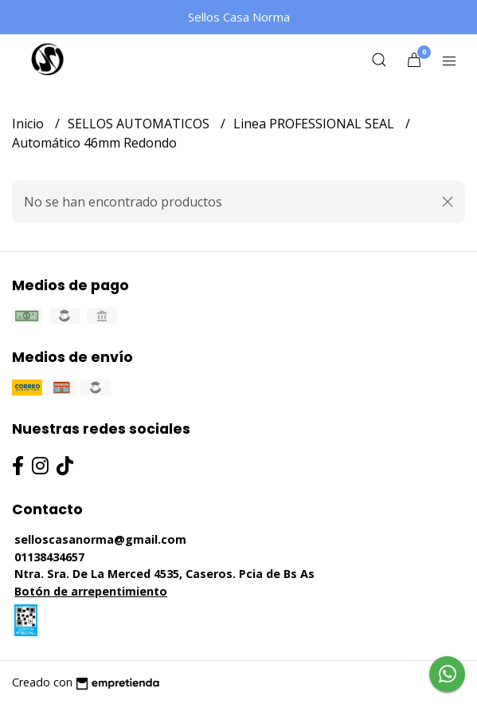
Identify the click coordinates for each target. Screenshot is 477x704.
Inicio (29, 123)
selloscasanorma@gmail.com (100, 539)
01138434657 (49, 556)
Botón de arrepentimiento (90, 591)
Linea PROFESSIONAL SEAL (315, 123)
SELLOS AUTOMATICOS (140, 123)
